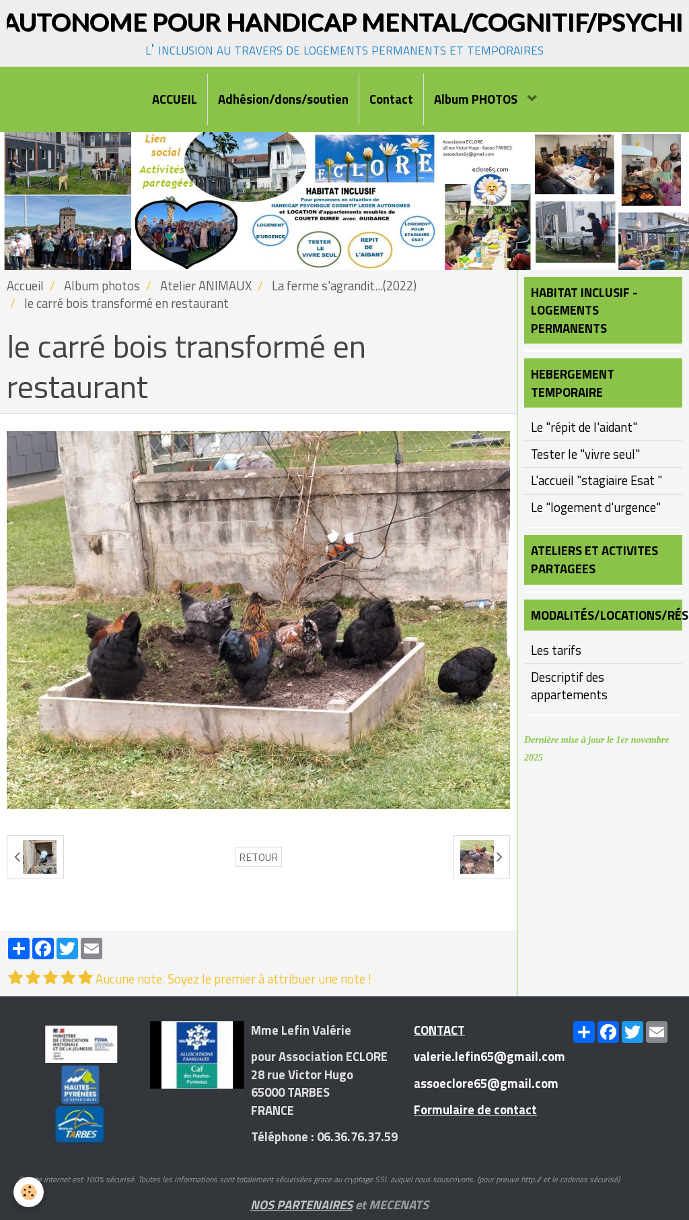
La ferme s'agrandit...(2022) (344, 285)
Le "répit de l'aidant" (584, 427)
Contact (391, 99)
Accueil (25, 285)
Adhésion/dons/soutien (283, 99)
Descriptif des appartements (569, 686)
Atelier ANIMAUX (206, 285)
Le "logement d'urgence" (596, 507)
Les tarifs (556, 650)
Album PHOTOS (477, 99)
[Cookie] (28, 1192)
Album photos (102, 285)
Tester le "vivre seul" (585, 454)
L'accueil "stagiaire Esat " (596, 480)
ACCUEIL (174, 99)
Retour (258, 857)
